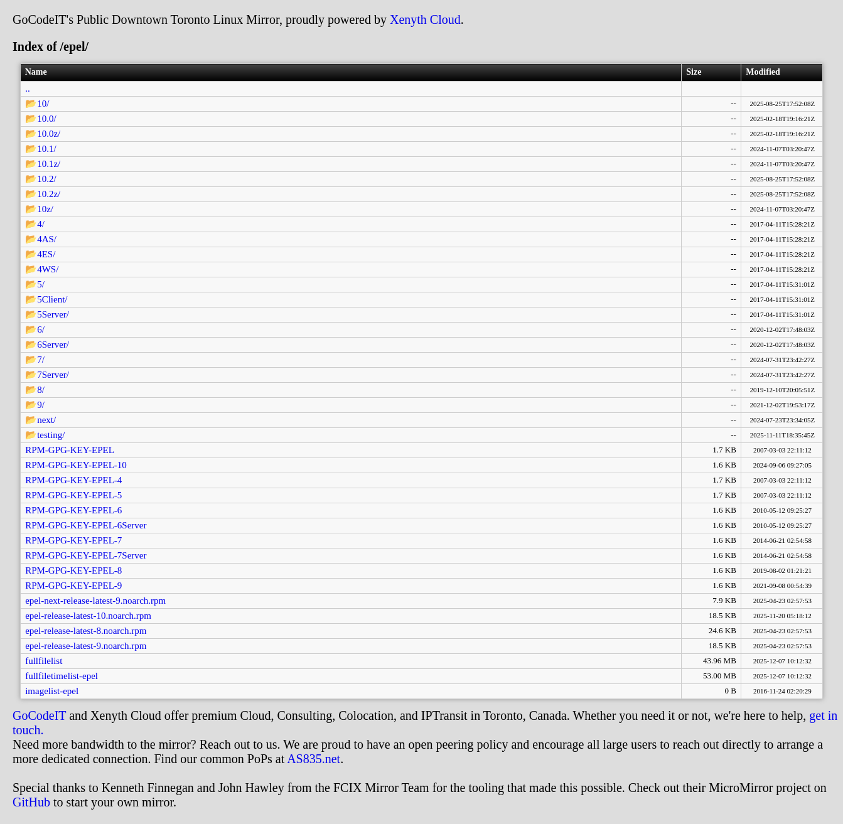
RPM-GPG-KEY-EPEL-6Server (85, 525)
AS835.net (313, 759)
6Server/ (53, 345)
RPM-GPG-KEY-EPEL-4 (73, 480)
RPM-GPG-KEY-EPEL (69, 450)
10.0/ (46, 119)
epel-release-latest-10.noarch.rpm (88, 616)
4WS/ (47, 269)
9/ (41, 405)
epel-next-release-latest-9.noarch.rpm (95, 601)
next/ (46, 420)
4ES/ (46, 254)
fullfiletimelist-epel (61, 676)
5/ (41, 284)
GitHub (31, 802)
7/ (41, 360)
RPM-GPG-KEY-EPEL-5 (73, 495)
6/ (41, 329)
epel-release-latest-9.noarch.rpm (85, 646)
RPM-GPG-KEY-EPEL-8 (73, 570)
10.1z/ (48, 164)
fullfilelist (43, 661)
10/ (43, 104)
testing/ (51, 435)
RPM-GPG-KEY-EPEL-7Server (85, 555)
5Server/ (53, 314)
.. (27, 88)
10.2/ (46, 179)
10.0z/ (48, 134)
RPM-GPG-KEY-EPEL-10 (76, 465)
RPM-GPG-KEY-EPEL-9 (73, 586)
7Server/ (53, 375)
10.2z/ (48, 194)
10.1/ (46, 149)
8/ (41, 390)
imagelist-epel (51, 691)
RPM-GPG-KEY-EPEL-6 (73, 510)
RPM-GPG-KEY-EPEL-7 (73, 540)
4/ (41, 224)
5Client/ (52, 299)
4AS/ (46, 239)
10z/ (45, 209)
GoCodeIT (39, 715)
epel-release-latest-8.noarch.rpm (85, 631)
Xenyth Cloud (425, 19)
